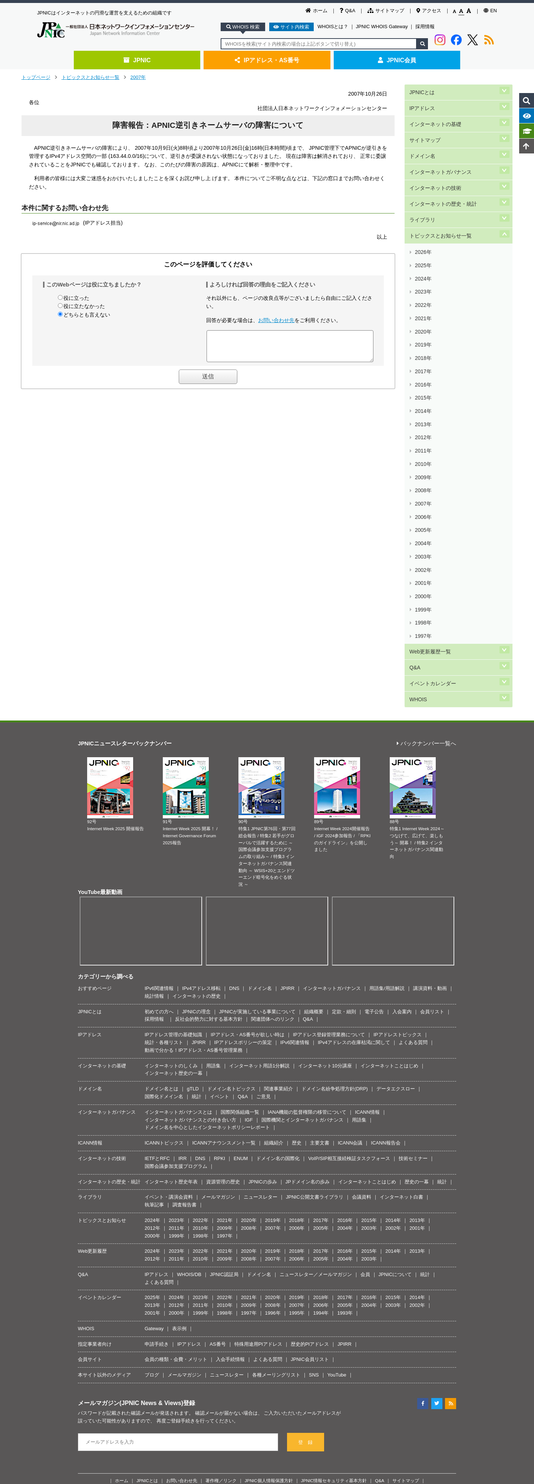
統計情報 (154, 813)
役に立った (76, 298)
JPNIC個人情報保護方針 (269, 1297)
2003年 (423, 417)
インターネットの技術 (435, 165)
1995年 (297, 1130)
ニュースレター (260, 1014)
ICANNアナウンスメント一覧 (223, 960)
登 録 (305, 1259)
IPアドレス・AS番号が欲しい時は (247, 852)
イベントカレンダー (432, 506)
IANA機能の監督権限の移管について (307, 929)
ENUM (241, 975)
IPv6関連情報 (159, 805)
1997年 (423, 469)
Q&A (347, 10)
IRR (182, 975)
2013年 (423, 329)
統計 (196, 914)
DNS (234, 805)
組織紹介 (273, 960)
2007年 (138, 77)
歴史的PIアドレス (310, 1161)
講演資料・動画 (430, 805)
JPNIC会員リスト (310, 1176)
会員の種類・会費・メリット (176, 1176)
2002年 (423, 425)
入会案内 (402, 828)
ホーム (316, 10)
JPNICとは (421, 90)
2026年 (423, 215)
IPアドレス (422, 103)
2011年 (423, 346)
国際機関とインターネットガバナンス (302, 937)
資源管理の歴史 (223, 998)
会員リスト (432, 828)
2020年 (423, 267)
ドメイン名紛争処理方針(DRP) (334, 906)
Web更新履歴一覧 (430, 481)
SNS (314, 1192)
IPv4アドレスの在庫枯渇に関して (354, 859)
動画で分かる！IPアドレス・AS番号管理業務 (194, 867)
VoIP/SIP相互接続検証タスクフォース (349, 975)
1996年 (273, 1130)
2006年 (423, 390)
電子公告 (374, 828)
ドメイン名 (422, 140)
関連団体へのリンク (272, 836)
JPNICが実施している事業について (257, 828)
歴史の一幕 (417, 998)
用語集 (213, 882)
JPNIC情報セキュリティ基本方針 (334, 1297)
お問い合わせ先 (276, 320)
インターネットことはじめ (389, 882)
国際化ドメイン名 (164, 914)
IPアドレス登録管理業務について (329, 852)
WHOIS (417, 518)
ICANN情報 (367, 929)
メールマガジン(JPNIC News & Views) (130, 1220)
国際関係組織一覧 (240, 929)
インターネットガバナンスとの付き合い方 (190, 937)
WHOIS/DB (189, 1091)
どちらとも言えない (86, 315)
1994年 (321, 1130)
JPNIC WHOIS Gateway (382, 26)
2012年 (423, 338)
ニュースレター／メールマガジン (316, 1091)
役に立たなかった (84, 306)
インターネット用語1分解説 (259, 882)
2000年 (423, 443)
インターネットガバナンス (440, 152)
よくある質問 (413, 859)
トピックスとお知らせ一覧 (90, 77)
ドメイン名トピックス (231, 906)
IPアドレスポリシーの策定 (243, 859)
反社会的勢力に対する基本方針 (209, 836)
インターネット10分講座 (325, 882)
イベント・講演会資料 (169, 1014)
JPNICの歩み (262, 998)
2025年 (423, 223)
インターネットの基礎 (435, 115)
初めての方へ (159, 828)
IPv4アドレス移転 (201, 805)
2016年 (423, 302)
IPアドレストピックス (397, 852)
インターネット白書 (401, 1014)
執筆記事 (154, 1022)
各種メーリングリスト (276, 1192)
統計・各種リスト (164, 859)
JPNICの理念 (196, 828)
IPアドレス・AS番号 (267, 60)
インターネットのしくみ (171, 882)
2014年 (423, 320)
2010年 (423, 355)
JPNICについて (395, 1091)
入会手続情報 (230, 1176)
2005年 (423, 399)
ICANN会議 (350, 960)
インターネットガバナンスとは (178, 929)
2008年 (423, 372)
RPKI (219, 975)
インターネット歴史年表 (171, 998)
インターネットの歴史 (196, 813)
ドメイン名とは (161, 906)
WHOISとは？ (332, 26)
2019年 (423, 276)
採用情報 (425, 26)
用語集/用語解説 (387, 805)
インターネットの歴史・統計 (443, 177)
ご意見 (263, 914)
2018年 (423, 285)
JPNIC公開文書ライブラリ (314, 1014)
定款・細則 (344, 828)
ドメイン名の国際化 (278, 975)
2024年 (423, 232)
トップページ (36, 77)
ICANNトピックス (164, 960)
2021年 (423, 258)
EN (490, 10)
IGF (249, 937)
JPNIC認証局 (224, 1091)
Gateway (154, 1146)
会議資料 (361, 1014)
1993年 (345, 1130)
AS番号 (217, 1161)
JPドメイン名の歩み (308, 998)
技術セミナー (413, 975)
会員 (365, 1091)
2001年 (423, 434)
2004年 (423, 408)
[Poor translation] (27, 1373)
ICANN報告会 (385, 960)
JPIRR (287, 805)
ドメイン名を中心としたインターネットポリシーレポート (207, 944)
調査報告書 (184, 1022)
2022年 (423, 250)
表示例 (179, 1146)
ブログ (152, 1192)
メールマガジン (218, 1014)
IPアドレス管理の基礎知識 (173, 852)
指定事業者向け (95, 1161)
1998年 (423, 460)
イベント (219, 914)
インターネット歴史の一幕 (173, 890)
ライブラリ (422, 190)
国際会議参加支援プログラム (176, 983)
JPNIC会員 (397, 60)
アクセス (428, 10)
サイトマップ (385, 10)
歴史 (296, 960)
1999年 (423, 452)
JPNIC (137, 60)
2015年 (423, 311)
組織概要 (313, 828)
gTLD (193, 906)
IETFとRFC (157, 975)
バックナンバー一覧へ (426, 561)
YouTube (336, 1192)
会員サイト (90, 1176)
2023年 (423, 241)
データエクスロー (395, 906)
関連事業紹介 (278, 906)
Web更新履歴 (92, 1068)
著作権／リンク (221, 1297)
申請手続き (157, 1161)
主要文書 (319, 960)
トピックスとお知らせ (102, 1037)
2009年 (423, 364)
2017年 (423, 294)
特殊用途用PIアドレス (258, 1161)
